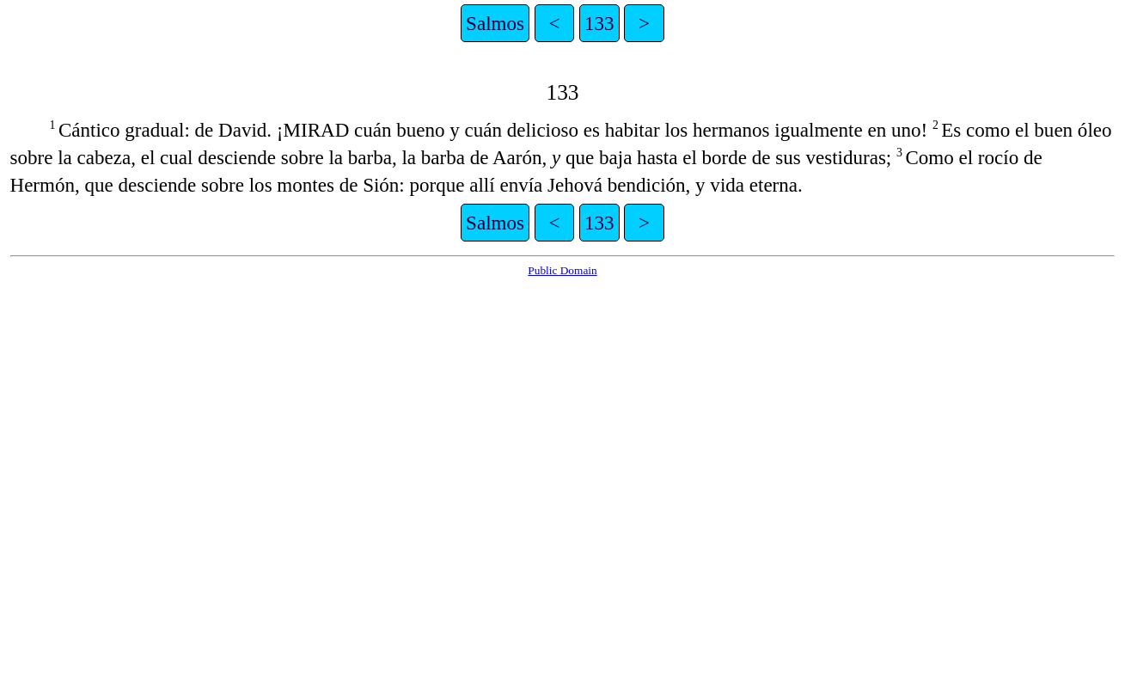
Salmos (495, 23)
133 (599, 23)
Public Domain (562, 270)
